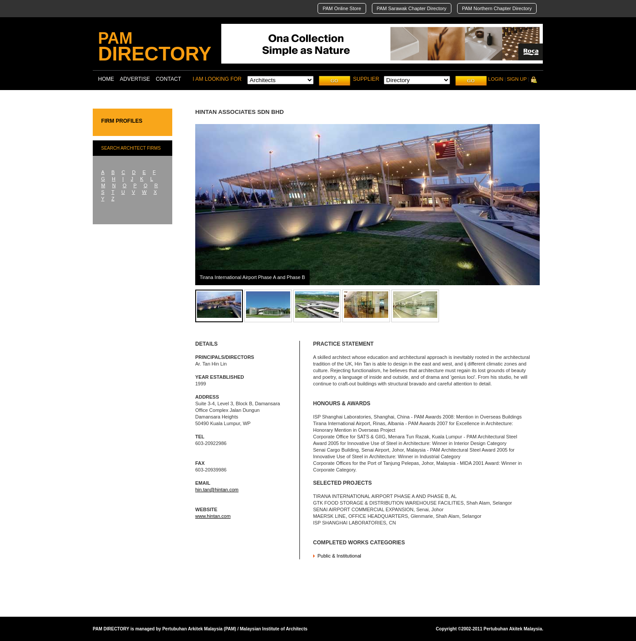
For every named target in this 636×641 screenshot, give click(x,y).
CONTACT (169, 79)
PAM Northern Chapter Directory (497, 8)
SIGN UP (516, 79)
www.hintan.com (213, 516)
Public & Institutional (339, 555)
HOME (106, 79)
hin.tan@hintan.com (216, 489)
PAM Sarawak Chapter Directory (412, 8)
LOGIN (495, 79)
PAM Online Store (341, 8)
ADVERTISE (135, 79)
